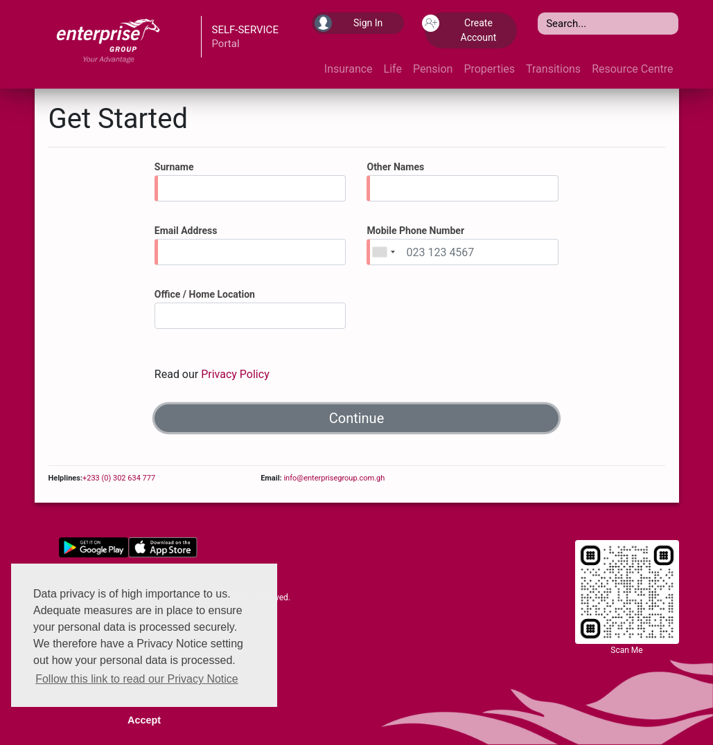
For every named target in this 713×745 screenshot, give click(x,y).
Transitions (553, 68)
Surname (174, 166)
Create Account (461, 29)
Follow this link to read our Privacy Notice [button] (136, 679)
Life (393, 68)
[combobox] (383, 252)
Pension (432, 68)
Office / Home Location (205, 294)
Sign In (349, 23)
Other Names (395, 166)
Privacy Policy (235, 374)
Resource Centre (632, 68)
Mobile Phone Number (415, 230)
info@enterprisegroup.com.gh (333, 478)
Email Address (186, 230)
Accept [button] (144, 720)
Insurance (348, 68)
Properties (489, 68)
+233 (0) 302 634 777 (118, 478)
